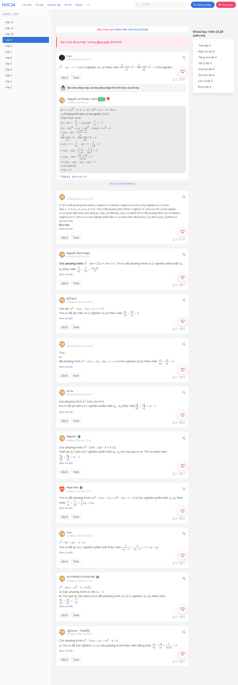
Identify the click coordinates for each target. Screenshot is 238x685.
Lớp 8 (8, 45)
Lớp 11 (9, 28)
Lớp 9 (8, 40)
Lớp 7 (8, 51)
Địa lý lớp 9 (204, 86)
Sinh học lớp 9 (206, 75)
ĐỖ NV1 (72, 298)
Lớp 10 (9, 34)
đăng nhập (103, 42)
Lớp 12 (9, 22)
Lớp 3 (8, 75)
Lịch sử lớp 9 (205, 81)
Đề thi (68, 4)
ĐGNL (79, 4)
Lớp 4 (8, 69)
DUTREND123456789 (81, 576)
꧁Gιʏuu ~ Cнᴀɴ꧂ (78, 630)
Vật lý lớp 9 (205, 63)
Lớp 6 (8, 57)
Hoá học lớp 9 (206, 69)
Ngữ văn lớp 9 (206, 51)
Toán (76, 77)
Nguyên (71, 436)
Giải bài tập (54, 4)
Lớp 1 (8, 87)
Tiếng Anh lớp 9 (207, 57)
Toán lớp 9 (204, 45)
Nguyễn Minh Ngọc (78, 253)
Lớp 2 (8, 81)
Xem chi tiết (66, 228)
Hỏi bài (39, 4)
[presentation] (69, 67)
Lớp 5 (8, 63)
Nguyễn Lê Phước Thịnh (86, 99)
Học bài (27, 4)
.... (68, 195)
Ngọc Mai (72, 487)
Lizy (69, 56)
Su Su (70, 391)
